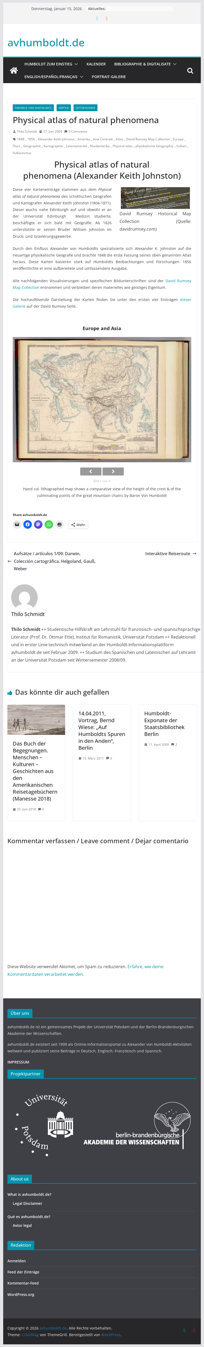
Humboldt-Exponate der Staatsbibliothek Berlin (164, 724)
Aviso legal (22, 1225)
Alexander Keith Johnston (56, 139)
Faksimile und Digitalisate (33, 108)
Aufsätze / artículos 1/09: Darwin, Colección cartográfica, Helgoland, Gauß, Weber (51, 561)
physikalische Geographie (154, 146)
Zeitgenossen (85, 108)
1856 (31, 139)
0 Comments (75, 131)
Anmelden (16, 1260)
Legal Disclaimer (27, 1203)
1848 (20, 139)
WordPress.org (20, 1294)
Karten (64, 108)
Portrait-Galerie (109, 76)
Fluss (16, 146)
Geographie (32, 146)
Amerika (84, 139)
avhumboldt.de (46, 42)
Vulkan (181, 146)
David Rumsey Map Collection (148, 139)
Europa (178, 139)
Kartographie (53, 146)
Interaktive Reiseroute (171, 553)
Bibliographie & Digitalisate (142, 63)
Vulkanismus (22, 153)
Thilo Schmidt (27, 131)
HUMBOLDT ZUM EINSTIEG (48, 63)
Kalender (96, 63)
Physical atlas (123, 146)
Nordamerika (100, 146)
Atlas (119, 139)
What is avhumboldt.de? (29, 1194)
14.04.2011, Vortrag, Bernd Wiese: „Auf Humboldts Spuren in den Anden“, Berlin (101, 730)
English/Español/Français (51, 76)
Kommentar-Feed (23, 1283)
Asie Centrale (103, 139)
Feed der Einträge (23, 1271)
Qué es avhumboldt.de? (28, 1216)
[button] (75, 64)
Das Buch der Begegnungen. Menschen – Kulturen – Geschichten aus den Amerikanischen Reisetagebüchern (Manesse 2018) (35, 771)
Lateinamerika (76, 146)
